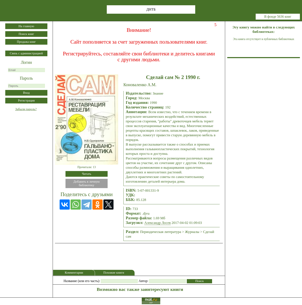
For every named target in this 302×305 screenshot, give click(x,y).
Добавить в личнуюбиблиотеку (86, 183)
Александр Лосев (157, 223)
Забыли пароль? (26, 109)
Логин (26, 62)
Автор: (143, 281)
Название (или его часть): (82, 281)
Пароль (26, 78)
